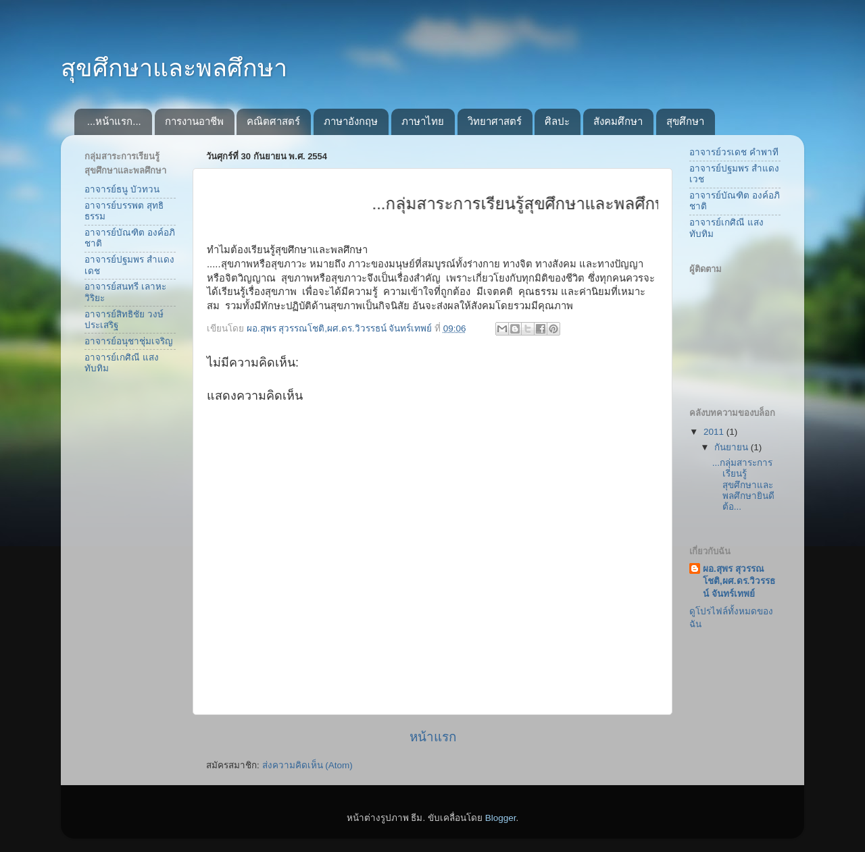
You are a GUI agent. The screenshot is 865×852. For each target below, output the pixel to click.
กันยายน (732, 447)
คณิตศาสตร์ (273, 121)
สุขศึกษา (685, 121)
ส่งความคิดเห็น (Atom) (307, 765)
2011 (714, 432)
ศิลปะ (557, 121)
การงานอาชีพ (194, 121)
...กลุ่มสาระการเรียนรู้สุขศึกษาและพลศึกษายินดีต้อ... (743, 485)
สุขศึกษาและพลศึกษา (174, 68)
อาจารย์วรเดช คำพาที (733, 152)
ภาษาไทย (422, 121)
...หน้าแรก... (114, 121)
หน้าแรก (433, 737)
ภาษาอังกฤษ (351, 121)
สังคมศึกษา (618, 121)
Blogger (500, 818)
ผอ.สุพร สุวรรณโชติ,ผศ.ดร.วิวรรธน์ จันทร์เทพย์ (739, 582)
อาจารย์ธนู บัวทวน (121, 189)
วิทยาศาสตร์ (495, 121)
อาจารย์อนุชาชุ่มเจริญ (128, 341)
